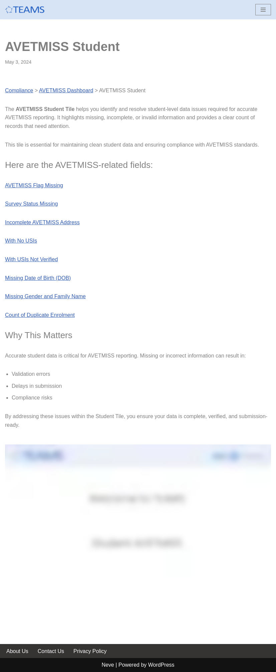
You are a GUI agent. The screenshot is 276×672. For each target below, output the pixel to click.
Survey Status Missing (31, 204)
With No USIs (21, 241)
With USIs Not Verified (31, 259)
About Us (17, 651)
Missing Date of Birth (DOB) (38, 278)
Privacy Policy (90, 651)
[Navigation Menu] (263, 9)
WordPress (161, 665)
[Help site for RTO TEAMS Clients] (25, 10)
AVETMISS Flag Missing (34, 185)
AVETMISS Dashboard (66, 90)
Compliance (19, 90)
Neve (107, 665)
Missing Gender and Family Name (45, 296)
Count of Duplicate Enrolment (40, 315)
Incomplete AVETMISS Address (42, 222)
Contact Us (51, 651)
